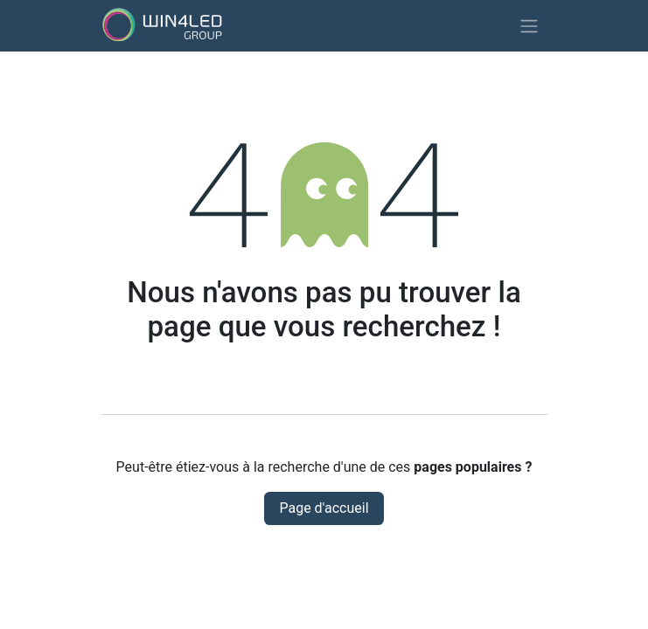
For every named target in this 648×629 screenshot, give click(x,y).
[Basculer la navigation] (529, 26)
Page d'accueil (323, 508)
